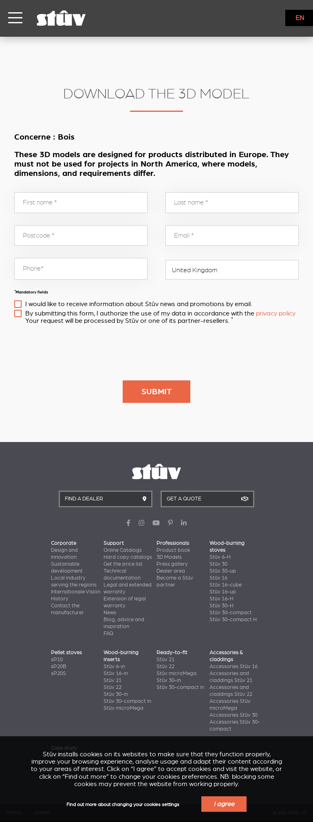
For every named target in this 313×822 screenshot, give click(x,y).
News (110, 612)
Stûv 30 (218, 564)
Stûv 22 (112, 687)
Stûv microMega (123, 708)
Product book (173, 550)
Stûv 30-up (222, 571)
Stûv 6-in (114, 666)
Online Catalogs (123, 550)
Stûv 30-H (221, 606)
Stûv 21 (112, 680)
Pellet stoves (66, 652)
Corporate (63, 543)
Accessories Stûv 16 (233, 666)
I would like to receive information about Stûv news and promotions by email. (138, 304)
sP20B (58, 666)
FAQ (108, 633)
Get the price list (123, 564)
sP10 (57, 659)
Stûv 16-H (221, 599)
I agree (224, 804)
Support (114, 543)
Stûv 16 (218, 578)
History (59, 599)
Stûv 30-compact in (127, 701)
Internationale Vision (75, 592)
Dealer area (170, 571)
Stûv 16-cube (225, 585)
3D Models (169, 557)
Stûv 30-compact (230, 612)
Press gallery (172, 564)
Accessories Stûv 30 (233, 715)
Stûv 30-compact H (233, 619)
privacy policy (275, 313)
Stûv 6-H (220, 557)
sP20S (58, 673)
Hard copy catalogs (128, 557)
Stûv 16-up (222, 592)
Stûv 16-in (116, 673)
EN (299, 18)
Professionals (172, 543)
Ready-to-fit (171, 652)
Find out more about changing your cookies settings (122, 804)
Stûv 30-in (116, 694)
